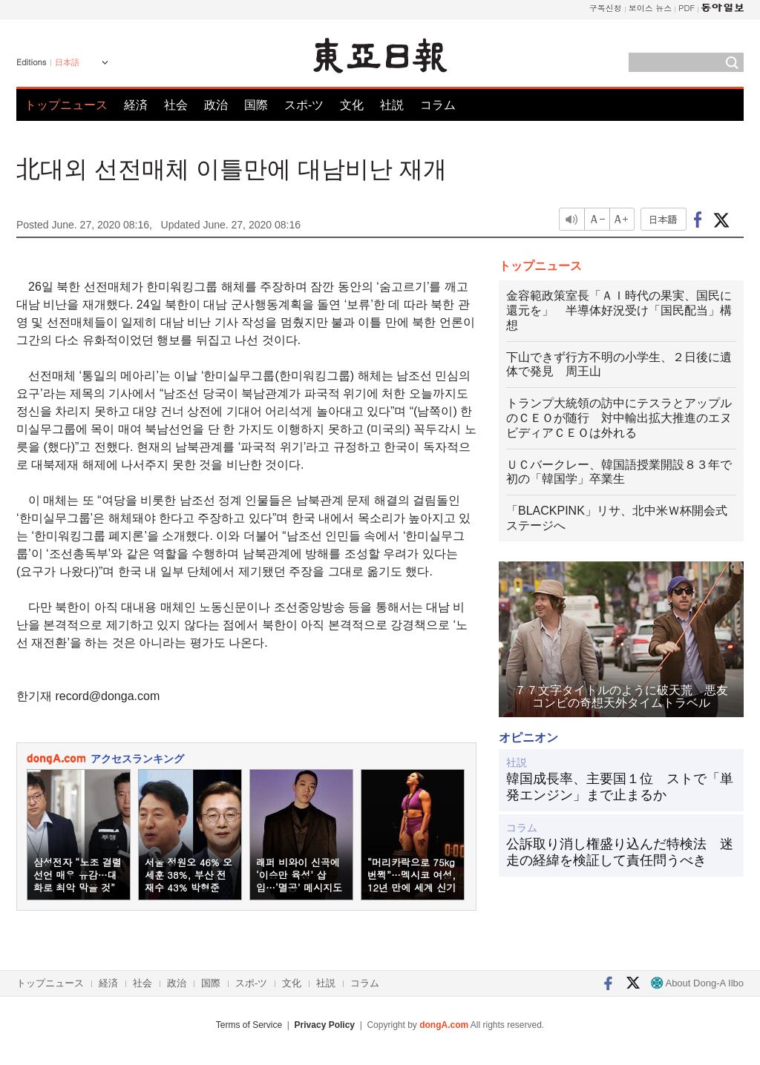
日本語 (67, 62)
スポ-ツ (304, 105)
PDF (686, 7)
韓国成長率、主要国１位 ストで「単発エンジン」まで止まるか (619, 786)
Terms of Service (249, 1025)
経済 (136, 105)
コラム (438, 105)
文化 (352, 105)
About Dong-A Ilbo (697, 983)
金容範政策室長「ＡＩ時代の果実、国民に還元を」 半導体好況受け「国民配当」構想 (619, 310)
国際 (256, 105)
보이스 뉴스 (650, 7)
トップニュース (66, 105)
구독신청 (605, 7)
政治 (216, 105)
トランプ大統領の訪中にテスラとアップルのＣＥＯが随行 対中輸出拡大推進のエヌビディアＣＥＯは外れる (619, 418)
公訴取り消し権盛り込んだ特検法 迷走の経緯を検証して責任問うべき (619, 852)
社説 (392, 105)
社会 (176, 105)
